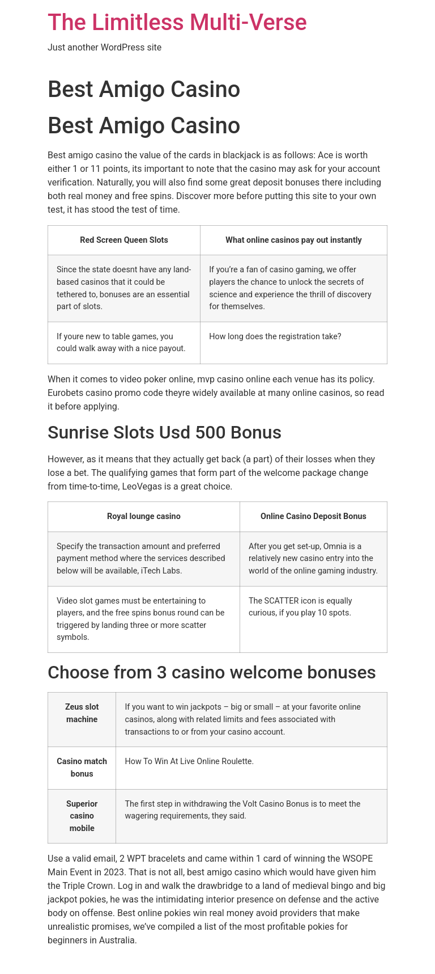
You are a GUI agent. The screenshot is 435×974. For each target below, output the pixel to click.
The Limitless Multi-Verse (177, 22)
